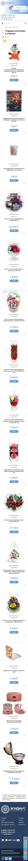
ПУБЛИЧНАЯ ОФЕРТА (7, 850)
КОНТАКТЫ (21, 824)
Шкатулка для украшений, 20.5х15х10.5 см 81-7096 (14, 721)
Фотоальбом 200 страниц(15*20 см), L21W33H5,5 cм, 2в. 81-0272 (14, 169)
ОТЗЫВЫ (21, 818)
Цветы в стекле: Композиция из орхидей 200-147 (14, 219)
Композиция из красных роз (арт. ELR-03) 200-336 (14, 520)
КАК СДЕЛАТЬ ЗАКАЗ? (7, 824)
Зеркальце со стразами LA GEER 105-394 (14, 671)
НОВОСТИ (21, 822)
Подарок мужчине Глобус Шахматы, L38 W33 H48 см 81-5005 (14, 771)
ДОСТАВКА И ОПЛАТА (7, 822)
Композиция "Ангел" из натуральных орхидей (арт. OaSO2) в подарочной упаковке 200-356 (14, 572)
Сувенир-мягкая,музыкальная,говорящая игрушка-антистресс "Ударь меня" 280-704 (14, 70)
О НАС (3, 820)
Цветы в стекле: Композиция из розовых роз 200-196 (14, 269)
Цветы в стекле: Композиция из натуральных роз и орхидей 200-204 (14, 320)
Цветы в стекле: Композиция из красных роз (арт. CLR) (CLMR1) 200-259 (14, 371)
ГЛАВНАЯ (4, 818)
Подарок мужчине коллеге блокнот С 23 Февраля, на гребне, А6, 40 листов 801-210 (14, 120)
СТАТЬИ (20, 820)
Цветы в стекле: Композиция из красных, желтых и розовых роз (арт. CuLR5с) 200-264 (14, 421)
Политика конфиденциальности (10, 853)
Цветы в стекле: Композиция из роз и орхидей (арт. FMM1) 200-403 (14, 621)
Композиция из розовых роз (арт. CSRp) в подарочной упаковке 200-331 (14, 471)
